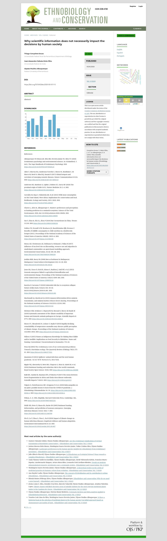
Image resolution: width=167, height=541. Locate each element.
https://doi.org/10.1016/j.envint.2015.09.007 (39, 426)
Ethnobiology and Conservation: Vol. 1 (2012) (62, 457)
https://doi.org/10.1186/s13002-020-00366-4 (49, 393)
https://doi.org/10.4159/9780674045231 (42, 401)
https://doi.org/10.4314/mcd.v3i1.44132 (38, 265)
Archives (72, 28)
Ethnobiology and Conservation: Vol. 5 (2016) (76, 444)
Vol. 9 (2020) (43, 35)
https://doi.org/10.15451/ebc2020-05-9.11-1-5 (40, 85)
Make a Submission (126, 35)
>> (30, 507)
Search (82, 28)
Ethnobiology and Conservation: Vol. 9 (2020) (70, 503)
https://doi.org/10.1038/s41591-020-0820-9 (39, 190)
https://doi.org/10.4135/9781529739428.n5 (39, 167)
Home (26, 28)
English (119, 49)
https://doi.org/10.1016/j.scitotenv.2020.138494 (41, 216)
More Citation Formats (93, 172)
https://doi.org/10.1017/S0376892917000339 (39, 254)
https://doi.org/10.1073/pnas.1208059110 (38, 280)
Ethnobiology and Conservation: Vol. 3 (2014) (55, 476)
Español (120, 53)
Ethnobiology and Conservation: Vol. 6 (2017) (54, 452)
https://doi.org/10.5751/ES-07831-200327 (38, 203)
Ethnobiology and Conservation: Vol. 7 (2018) (85, 470)
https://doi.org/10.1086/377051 (41, 352)
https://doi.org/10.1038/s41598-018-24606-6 (47, 319)
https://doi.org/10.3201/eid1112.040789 (38, 413)
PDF (89, 54)
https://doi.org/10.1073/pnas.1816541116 (53, 332)
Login (141, 6)
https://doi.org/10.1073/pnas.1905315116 (38, 306)
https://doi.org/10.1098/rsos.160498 (65, 370)
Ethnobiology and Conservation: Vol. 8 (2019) (92, 465)
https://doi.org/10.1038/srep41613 (59, 380)
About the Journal (40, 28)
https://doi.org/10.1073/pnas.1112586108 (38, 239)
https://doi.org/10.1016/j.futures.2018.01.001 (40, 293)
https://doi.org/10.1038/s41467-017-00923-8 (43, 180)
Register (133, 6)
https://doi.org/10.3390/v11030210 (45, 223)
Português (120, 56)
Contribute (58, 28)
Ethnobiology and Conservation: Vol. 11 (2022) (70, 489)
